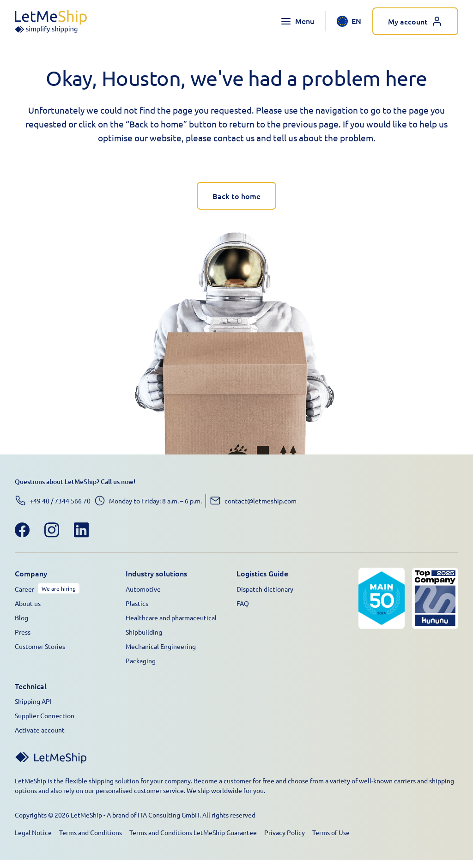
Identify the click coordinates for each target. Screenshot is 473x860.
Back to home (236, 196)
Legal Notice (33, 832)
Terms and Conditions (90, 832)
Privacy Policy (284, 832)
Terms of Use (331, 832)
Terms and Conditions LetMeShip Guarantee (193, 832)
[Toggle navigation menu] (297, 21)
